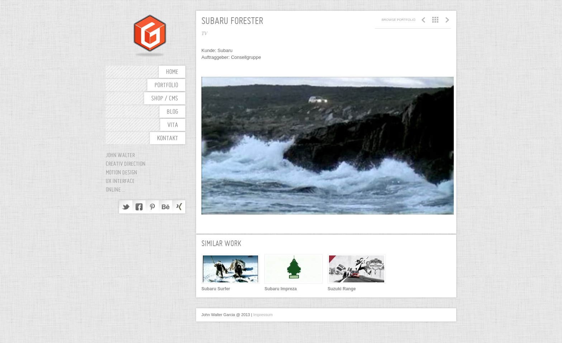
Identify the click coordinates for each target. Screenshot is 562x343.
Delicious (178, 206)
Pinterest (152, 206)
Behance (165, 206)
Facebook (139, 206)
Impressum (262, 315)
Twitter (125, 206)
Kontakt (167, 139)
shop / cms (164, 99)
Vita (172, 125)
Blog (172, 112)
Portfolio (166, 86)
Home (172, 72)
